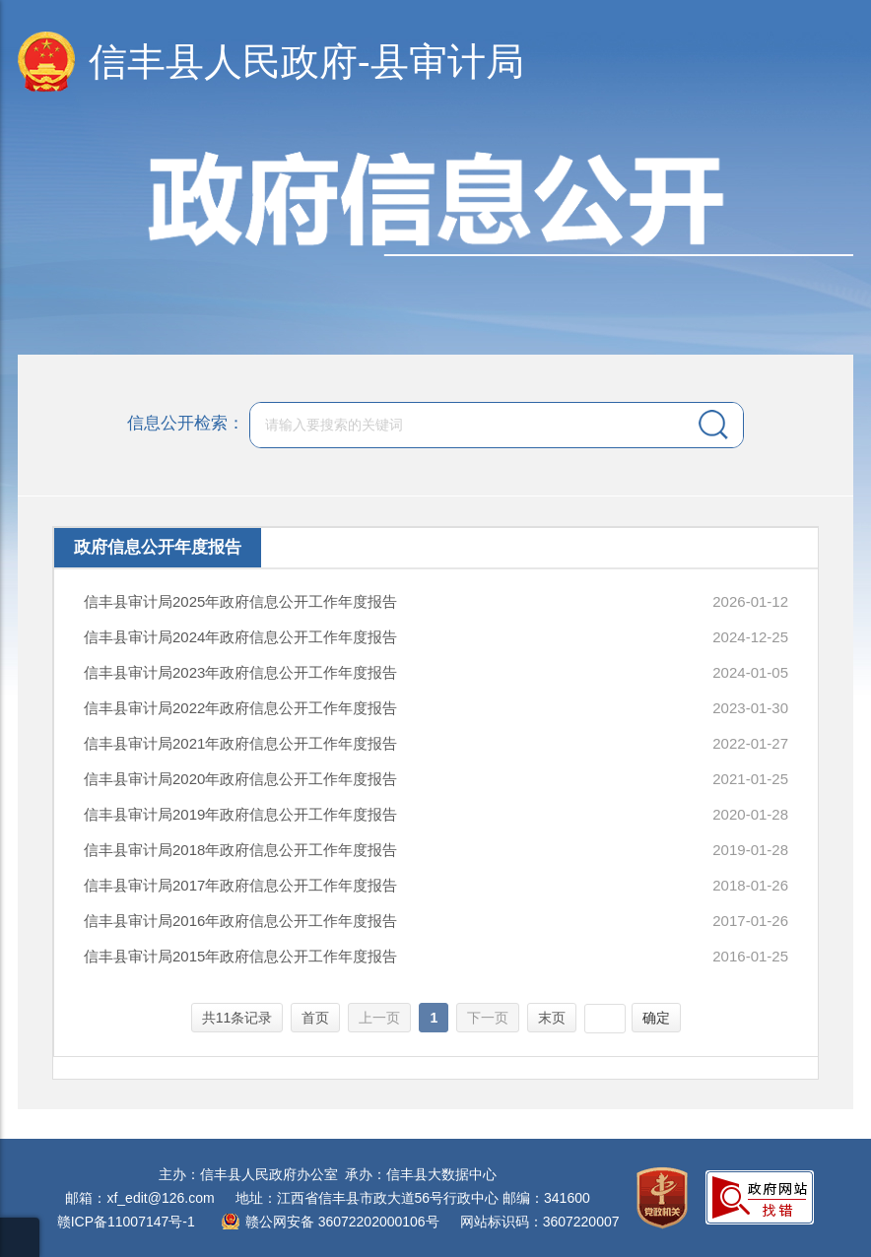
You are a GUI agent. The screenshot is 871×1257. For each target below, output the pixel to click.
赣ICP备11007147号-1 (126, 1221)
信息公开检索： (185, 423)
